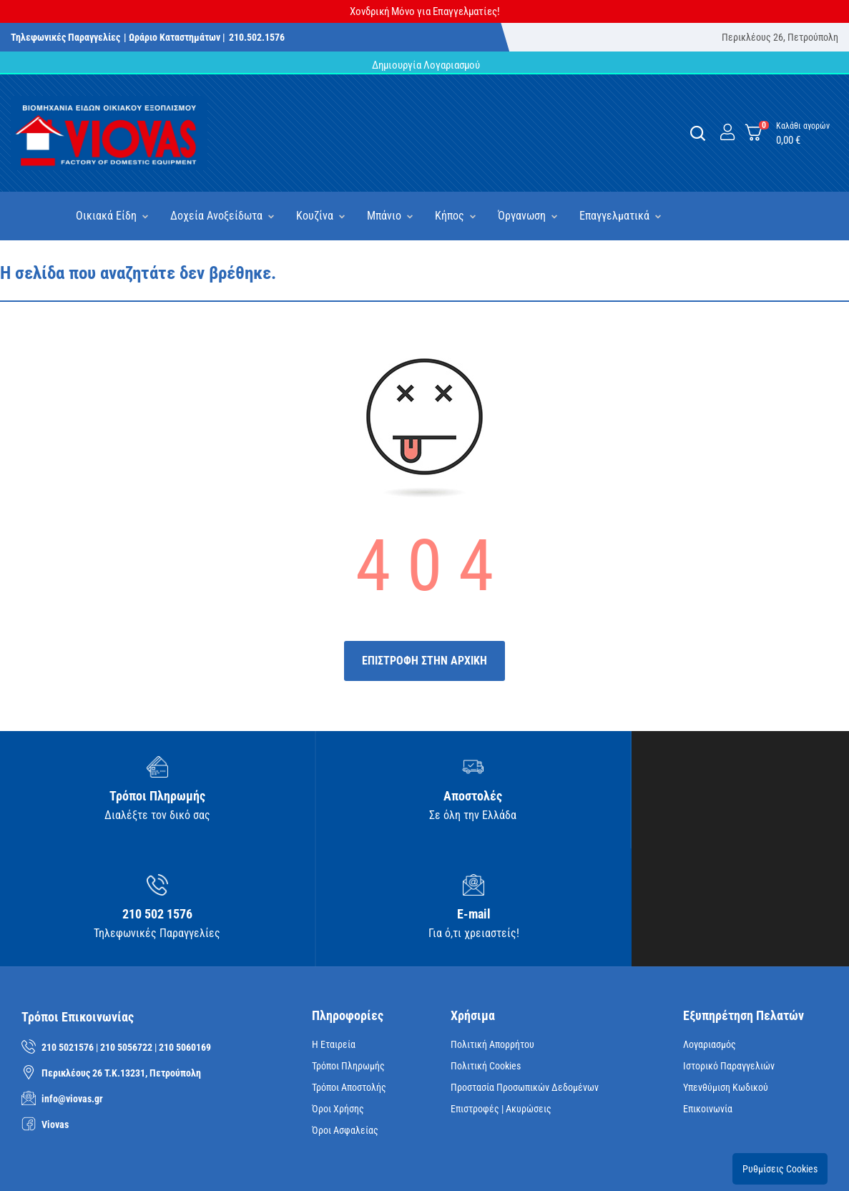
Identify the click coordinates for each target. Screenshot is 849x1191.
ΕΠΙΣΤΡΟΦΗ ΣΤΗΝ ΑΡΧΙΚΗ (424, 660)
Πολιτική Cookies (486, 955)
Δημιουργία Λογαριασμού (425, 65)
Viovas (55, 1014)
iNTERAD (217, 1158)
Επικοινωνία (707, 998)
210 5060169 (185, 937)
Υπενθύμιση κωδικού (725, 976)
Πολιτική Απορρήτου (492, 933)
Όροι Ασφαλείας (345, 1019)
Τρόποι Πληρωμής (348, 955)
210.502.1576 (257, 37)
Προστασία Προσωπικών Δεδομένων (525, 976)
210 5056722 (126, 937)
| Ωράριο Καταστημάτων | (174, 37)
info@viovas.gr (72, 988)
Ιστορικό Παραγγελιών (729, 955)
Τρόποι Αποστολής (349, 976)
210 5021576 (67, 937)
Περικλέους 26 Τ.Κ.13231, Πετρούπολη (121, 963)
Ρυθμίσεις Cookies (780, 1058)
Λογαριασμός (709, 933)
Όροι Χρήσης (338, 998)
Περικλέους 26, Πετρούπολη (780, 37)
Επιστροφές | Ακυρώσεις (501, 998)
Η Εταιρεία (333, 933)
